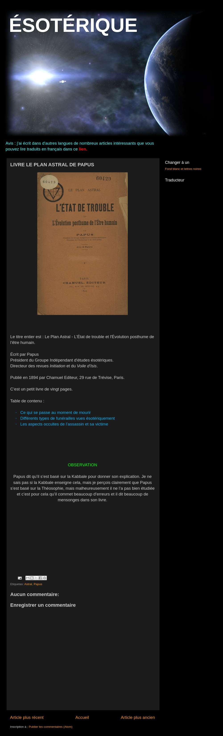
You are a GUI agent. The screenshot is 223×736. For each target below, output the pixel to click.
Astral (28, 584)
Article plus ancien (138, 717)
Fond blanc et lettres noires (183, 169)
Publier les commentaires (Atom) (50, 726)
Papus (38, 584)
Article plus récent (26, 717)
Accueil (82, 717)
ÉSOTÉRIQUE (73, 25)
